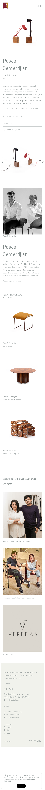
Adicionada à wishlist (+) (14, 116)
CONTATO (7, 683)
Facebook (7, 727)
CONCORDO (21, 786)
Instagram (8, 724)
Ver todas (7, 297)
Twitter (6, 730)
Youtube (7, 733)
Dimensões (7, 123)
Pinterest (7, 735)
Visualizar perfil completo (12, 280)
